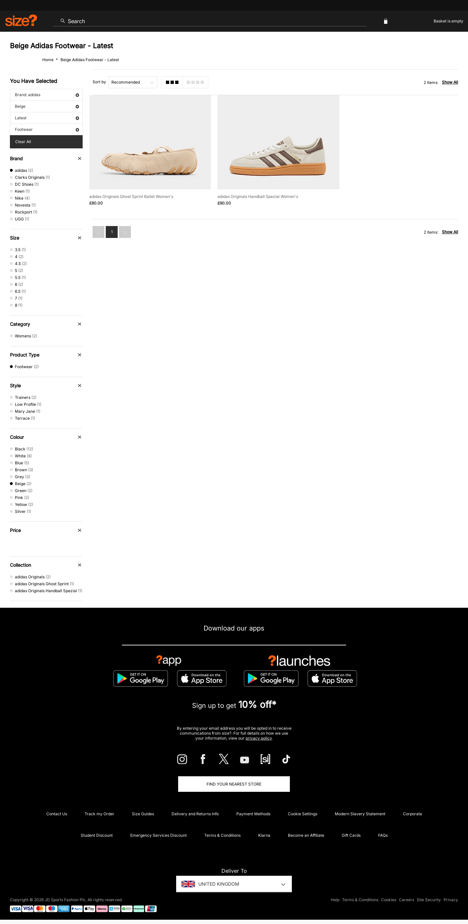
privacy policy (259, 738)
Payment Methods (253, 813)
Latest (47, 117)
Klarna (264, 835)
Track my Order (99, 813)
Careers (406, 899)
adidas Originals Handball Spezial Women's (257, 196)
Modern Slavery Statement (360, 813)
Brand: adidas (47, 94)
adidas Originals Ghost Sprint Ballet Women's (131, 196)
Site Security (429, 899)
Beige (47, 106)
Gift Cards (351, 835)
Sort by (99, 81)
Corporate (412, 813)
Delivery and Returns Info (195, 813)
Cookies (388, 899)
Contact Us (56, 813)
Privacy (451, 899)
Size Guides (143, 813)
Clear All (23, 141)
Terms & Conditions (222, 835)
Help (335, 899)
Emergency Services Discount (158, 835)
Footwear (47, 129)
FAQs (383, 835)
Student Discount (97, 835)
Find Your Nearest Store (234, 784)
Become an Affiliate (306, 835)
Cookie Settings (302, 813)
